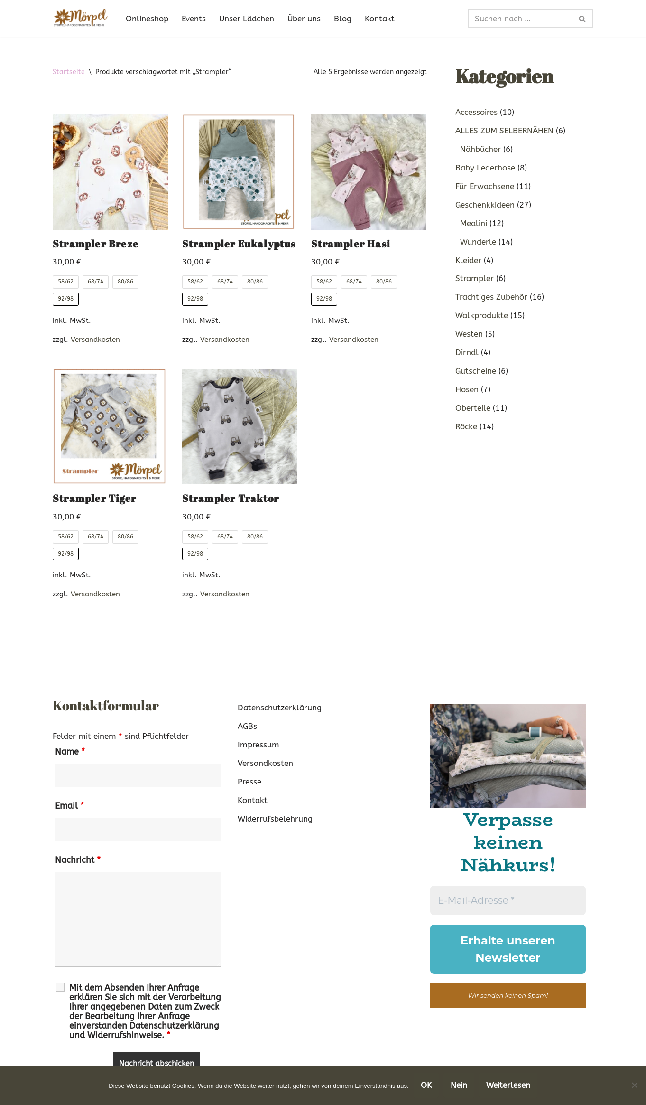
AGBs (247, 726)
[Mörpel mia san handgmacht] (81, 18)
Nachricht (78, 860)
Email (69, 806)
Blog (342, 18)
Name (70, 751)
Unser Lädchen (246, 18)
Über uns (304, 18)
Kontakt (380, 18)
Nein (459, 1085)
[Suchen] (520, 18)
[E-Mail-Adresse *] (508, 900)
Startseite (69, 72)
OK (426, 1085)
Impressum (258, 744)
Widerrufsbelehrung (275, 818)
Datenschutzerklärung (280, 707)
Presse (249, 781)
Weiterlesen (508, 1085)
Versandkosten (95, 339)
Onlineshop (147, 18)
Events (194, 18)
